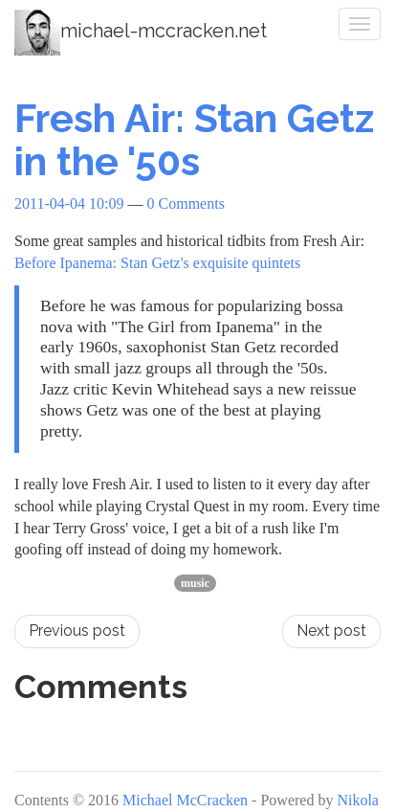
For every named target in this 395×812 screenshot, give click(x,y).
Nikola (358, 800)
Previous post (77, 630)
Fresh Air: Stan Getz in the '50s (194, 140)
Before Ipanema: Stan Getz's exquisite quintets (157, 263)
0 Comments (186, 203)
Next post (331, 630)
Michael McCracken (185, 800)
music (195, 583)
